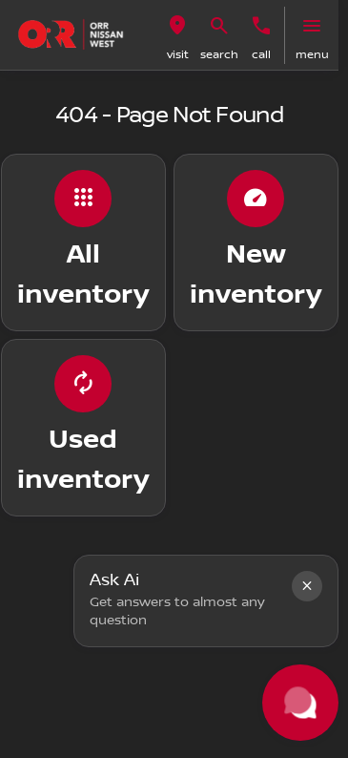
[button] (177, 35)
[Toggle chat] (300, 702)
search (219, 55)
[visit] (177, 26)
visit (178, 55)
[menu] (312, 25)
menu (312, 55)
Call (261, 55)
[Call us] (261, 26)
